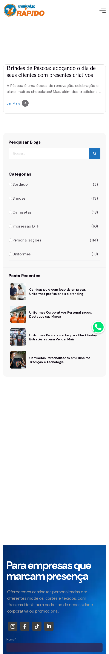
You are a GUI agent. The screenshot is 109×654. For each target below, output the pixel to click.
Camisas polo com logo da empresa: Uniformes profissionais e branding (57, 291)
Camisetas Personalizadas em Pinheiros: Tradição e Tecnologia (60, 360)
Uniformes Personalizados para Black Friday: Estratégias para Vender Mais (63, 337)
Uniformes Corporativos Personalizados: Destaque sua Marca (60, 314)
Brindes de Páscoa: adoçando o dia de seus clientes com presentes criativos (51, 71)
